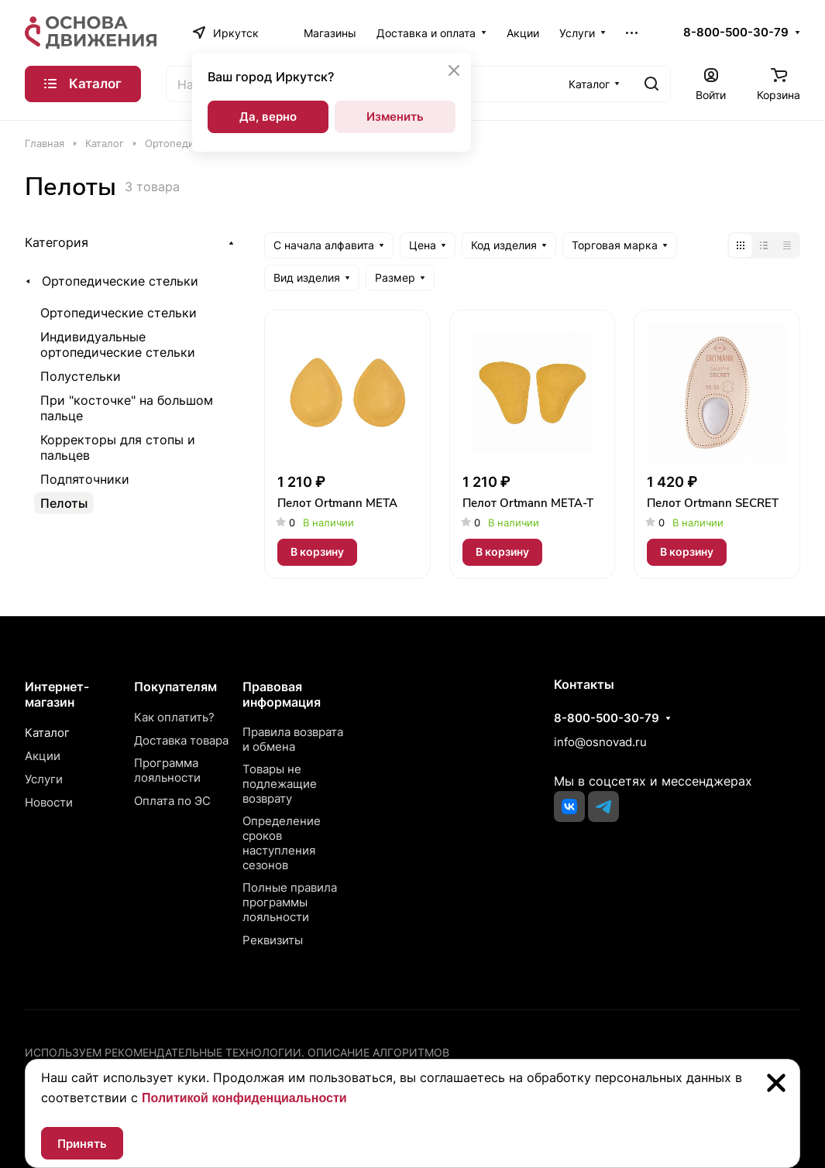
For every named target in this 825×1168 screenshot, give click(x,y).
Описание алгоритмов (378, 1052)
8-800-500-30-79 (736, 32)
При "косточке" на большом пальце (126, 407)
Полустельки (80, 376)
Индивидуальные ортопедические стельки (117, 344)
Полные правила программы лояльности (289, 902)
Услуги (44, 779)
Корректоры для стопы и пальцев (117, 447)
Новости (49, 802)
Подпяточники (84, 479)
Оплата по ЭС (172, 800)
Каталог (47, 732)
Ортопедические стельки (120, 281)
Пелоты (64, 503)
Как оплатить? (174, 717)
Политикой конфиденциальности (244, 1098)
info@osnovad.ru (600, 742)
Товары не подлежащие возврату (279, 784)
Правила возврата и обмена (292, 739)
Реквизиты (272, 940)
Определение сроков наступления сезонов (281, 842)
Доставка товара (181, 740)
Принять (82, 1143)
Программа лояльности (167, 770)
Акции (42, 755)
